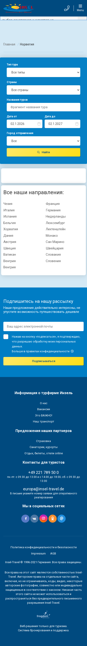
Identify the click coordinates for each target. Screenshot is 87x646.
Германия (53, 210)
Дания (8, 236)
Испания (10, 216)
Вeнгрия (9, 261)
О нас (43, 403)
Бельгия (9, 223)
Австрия (9, 242)
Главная (9, 44)
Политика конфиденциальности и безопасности (44, 547)
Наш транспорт (43, 421)
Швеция (9, 248)
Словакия (53, 255)
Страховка (43, 441)
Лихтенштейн (55, 229)
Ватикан (9, 255)
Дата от (12, 116)
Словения (53, 261)
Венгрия (9, 267)
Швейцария (54, 248)
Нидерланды (56, 216)
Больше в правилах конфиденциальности (43, 351)
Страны (12, 82)
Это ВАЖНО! (43, 415)
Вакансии (43, 409)
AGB (53, 553)
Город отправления (20, 133)
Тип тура (12, 64)
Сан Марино (55, 242)
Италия (9, 210)
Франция (53, 204)
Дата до (50, 116)
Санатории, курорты (44, 447)
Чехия (7, 204)
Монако (52, 236)
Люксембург (55, 223)
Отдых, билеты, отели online (43, 453)
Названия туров (17, 99)
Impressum (38, 553)
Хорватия (10, 229)
